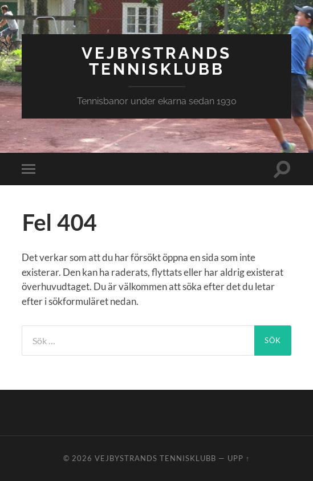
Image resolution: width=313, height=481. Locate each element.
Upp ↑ (238, 458)
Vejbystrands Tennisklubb (156, 61)
